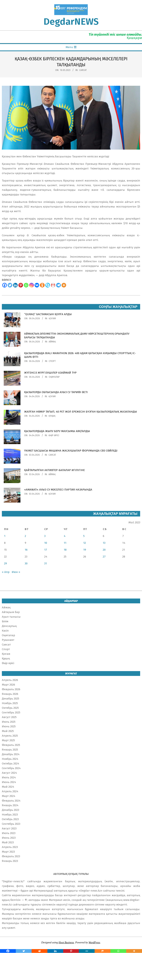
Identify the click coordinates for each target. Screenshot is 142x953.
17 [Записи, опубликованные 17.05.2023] (45, 549)
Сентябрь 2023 (11, 824)
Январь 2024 (10, 805)
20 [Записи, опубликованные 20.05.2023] (104, 549)
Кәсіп (5, 630)
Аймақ (52, 341)
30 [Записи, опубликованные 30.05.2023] (26, 563)
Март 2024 (8, 796)
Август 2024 (9, 772)
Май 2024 (8, 786)
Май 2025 (8, 731)
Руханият (8, 640)
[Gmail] (53, 285)
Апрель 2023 (10, 847)
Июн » (16, 572)
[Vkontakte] (37, 285)
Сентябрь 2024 (11, 768)
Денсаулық (9, 626)
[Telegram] (58, 285)
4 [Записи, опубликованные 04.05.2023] (64, 536)
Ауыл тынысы (11, 616)
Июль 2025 (8, 721)
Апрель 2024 (10, 791)
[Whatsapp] (26, 285)
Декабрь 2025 (10, 698)
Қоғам (52, 318)
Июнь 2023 (9, 837)
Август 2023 (9, 828)
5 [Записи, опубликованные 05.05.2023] (84, 536)
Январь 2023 (10, 861)
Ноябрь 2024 (10, 759)
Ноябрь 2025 (10, 703)
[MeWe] (87, 951)
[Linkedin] (15, 285)
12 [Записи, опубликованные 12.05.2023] (84, 543)
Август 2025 (9, 717)
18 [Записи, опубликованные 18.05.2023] (65, 549)
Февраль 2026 (11, 689)
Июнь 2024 (9, 782)
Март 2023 (8, 851)
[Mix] (102, 951)
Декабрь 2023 (10, 810)
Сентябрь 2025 (11, 712)
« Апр (5, 572)
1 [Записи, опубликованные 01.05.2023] (4, 536)
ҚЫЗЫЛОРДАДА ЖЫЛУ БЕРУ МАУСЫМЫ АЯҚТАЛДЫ (57, 431)
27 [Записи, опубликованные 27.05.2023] (104, 556)
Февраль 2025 (11, 745)
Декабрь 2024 (11, 754)
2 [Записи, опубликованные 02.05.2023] (25, 536)
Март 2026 (8, 684)
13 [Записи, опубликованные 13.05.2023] (104, 543)
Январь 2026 (10, 694)
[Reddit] (39, 951)
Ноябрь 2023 (10, 814)
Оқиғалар (54, 377)
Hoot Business (66, 942)
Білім (5, 621)
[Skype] (47, 285)
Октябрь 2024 (10, 763)
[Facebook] (4, 285)
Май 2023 (8, 842)
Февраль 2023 (11, 856)
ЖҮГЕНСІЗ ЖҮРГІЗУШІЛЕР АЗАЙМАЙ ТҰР (50, 372)
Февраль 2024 (11, 800)
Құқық (52, 416)
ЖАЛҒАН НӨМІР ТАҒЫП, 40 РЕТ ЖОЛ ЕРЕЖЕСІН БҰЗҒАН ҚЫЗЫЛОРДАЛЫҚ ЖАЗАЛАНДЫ (80, 411)
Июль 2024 (9, 777)
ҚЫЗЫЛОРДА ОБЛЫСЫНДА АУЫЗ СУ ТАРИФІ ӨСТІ (56, 392)
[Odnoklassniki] (42, 285)
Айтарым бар (11, 612)
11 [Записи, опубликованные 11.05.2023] (65, 543)
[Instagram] (31, 285)
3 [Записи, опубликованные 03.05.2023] (45, 536)
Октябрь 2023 (10, 819)
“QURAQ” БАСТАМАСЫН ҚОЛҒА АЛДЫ (48, 314)
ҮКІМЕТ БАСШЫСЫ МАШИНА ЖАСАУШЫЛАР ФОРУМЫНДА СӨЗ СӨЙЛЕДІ (70, 450)
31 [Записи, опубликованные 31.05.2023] (45, 563)
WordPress (94, 942)
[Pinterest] (20, 285)
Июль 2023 (8, 833)
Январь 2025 (10, 749)
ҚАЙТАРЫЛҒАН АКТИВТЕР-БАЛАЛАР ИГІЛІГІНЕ (54, 470)
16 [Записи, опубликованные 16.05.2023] (26, 549)
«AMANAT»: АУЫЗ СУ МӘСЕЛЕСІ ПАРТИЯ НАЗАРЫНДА (58, 489)
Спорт (52, 361)
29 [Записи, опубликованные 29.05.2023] (5, 563)
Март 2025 (8, 740)
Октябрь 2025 (10, 708)
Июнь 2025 (9, 726)
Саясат (83, 70)
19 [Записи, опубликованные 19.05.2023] (84, 549)
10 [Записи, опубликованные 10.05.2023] (45, 543)
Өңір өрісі (54, 435)
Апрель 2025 (10, 735)
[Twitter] (10, 285)
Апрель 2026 (10, 680)
